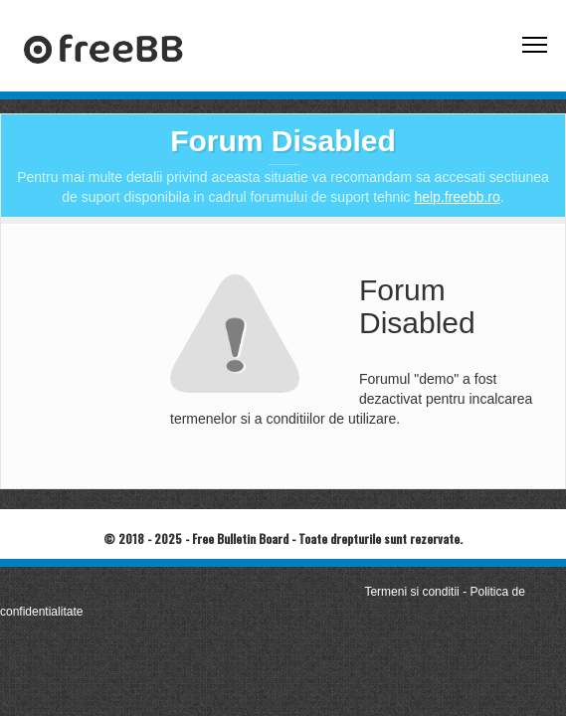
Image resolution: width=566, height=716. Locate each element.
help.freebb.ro (456, 197)
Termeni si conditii (411, 592)
